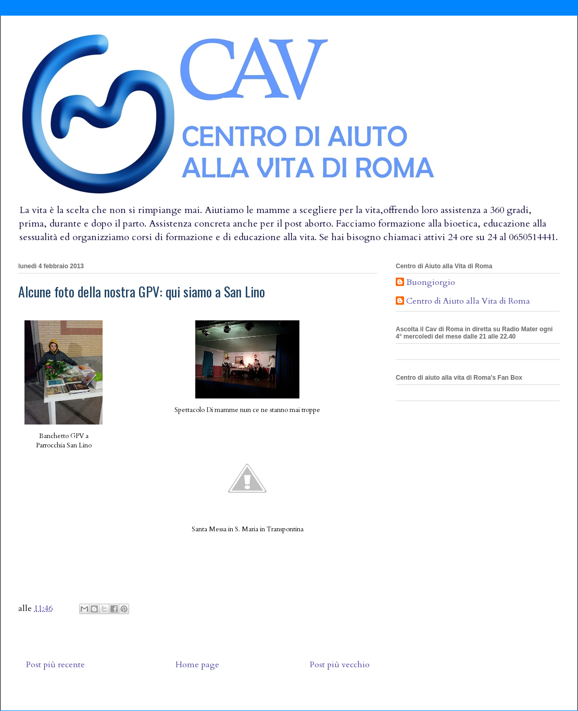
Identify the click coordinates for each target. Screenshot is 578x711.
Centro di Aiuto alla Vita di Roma (468, 301)
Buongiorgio (430, 283)
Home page (197, 664)
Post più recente (55, 664)
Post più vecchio (340, 664)
